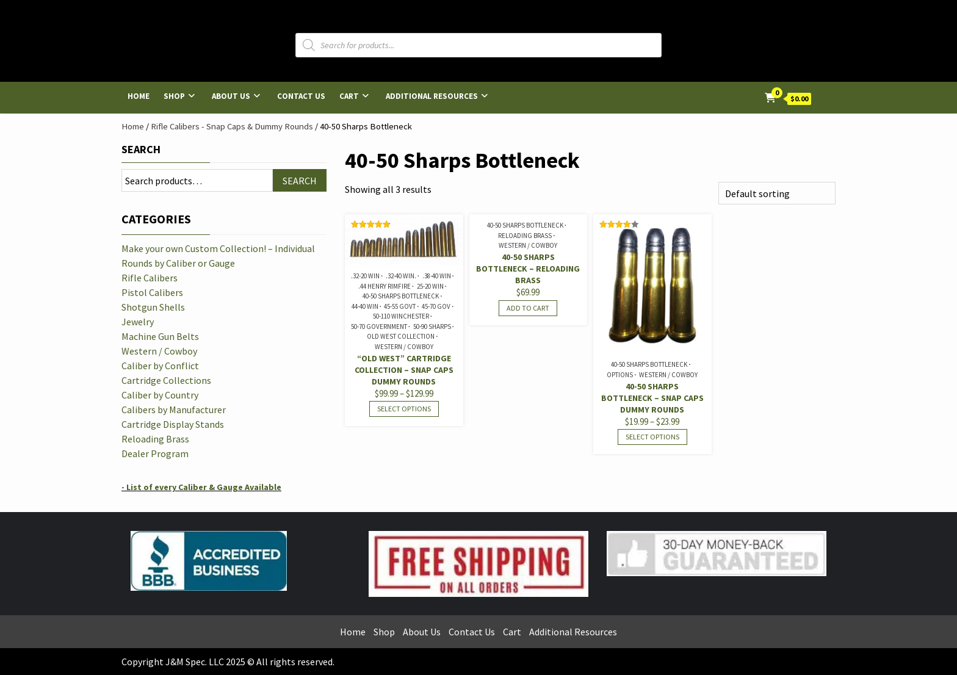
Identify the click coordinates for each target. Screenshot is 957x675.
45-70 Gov (436, 306)
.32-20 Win (365, 276)
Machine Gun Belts (160, 336)
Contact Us (301, 96)
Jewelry (137, 322)
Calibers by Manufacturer (173, 409)
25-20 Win (430, 286)
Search (141, 149)
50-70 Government (379, 326)
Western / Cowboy (404, 346)
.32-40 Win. (401, 276)
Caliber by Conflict (160, 365)
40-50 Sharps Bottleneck (401, 296)
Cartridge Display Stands (172, 424)
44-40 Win (365, 306)
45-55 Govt (400, 306)
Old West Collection (401, 336)
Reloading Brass (525, 235)
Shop (174, 96)
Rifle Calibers (149, 278)
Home (139, 96)
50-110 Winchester (401, 316)
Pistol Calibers (152, 292)
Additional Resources (432, 96)
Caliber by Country (159, 395)
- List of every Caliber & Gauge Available (201, 487)
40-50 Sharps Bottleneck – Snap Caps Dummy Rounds (652, 398)
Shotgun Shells (153, 307)
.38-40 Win (436, 276)
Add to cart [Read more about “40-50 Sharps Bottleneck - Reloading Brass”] (528, 307)
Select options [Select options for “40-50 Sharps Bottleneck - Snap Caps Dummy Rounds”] (652, 436)
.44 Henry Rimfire (384, 286)
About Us (231, 96)
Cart (349, 96)
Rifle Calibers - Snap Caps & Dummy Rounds (232, 126)
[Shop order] (777, 193)
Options (620, 374)
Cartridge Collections (166, 380)
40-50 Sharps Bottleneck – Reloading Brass (528, 268)
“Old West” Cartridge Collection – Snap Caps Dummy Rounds (404, 370)
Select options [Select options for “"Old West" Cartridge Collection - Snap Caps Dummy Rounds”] (404, 408)
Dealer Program (155, 453)
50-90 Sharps (432, 326)
